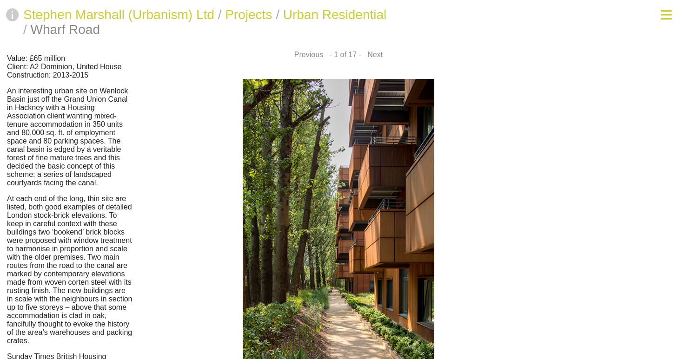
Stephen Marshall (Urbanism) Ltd (118, 14)
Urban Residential (335, 14)
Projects (248, 14)
